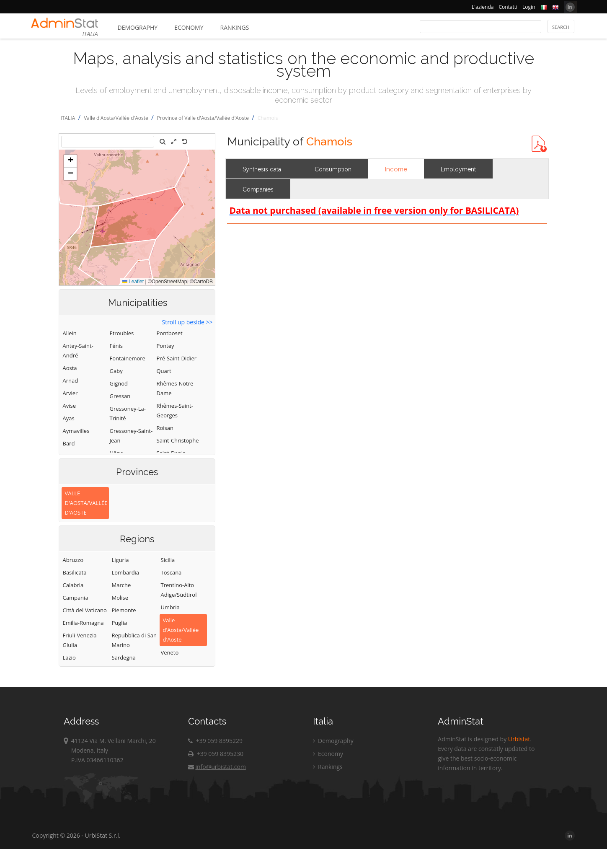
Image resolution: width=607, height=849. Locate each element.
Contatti (508, 6)
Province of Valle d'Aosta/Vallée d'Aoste (203, 118)
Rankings (234, 27)
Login (528, 6)
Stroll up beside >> (187, 322)
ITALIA (68, 118)
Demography (138, 27)
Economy (188, 27)
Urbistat (519, 739)
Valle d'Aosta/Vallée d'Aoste (116, 118)
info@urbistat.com (216, 767)
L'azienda (482, 6)
